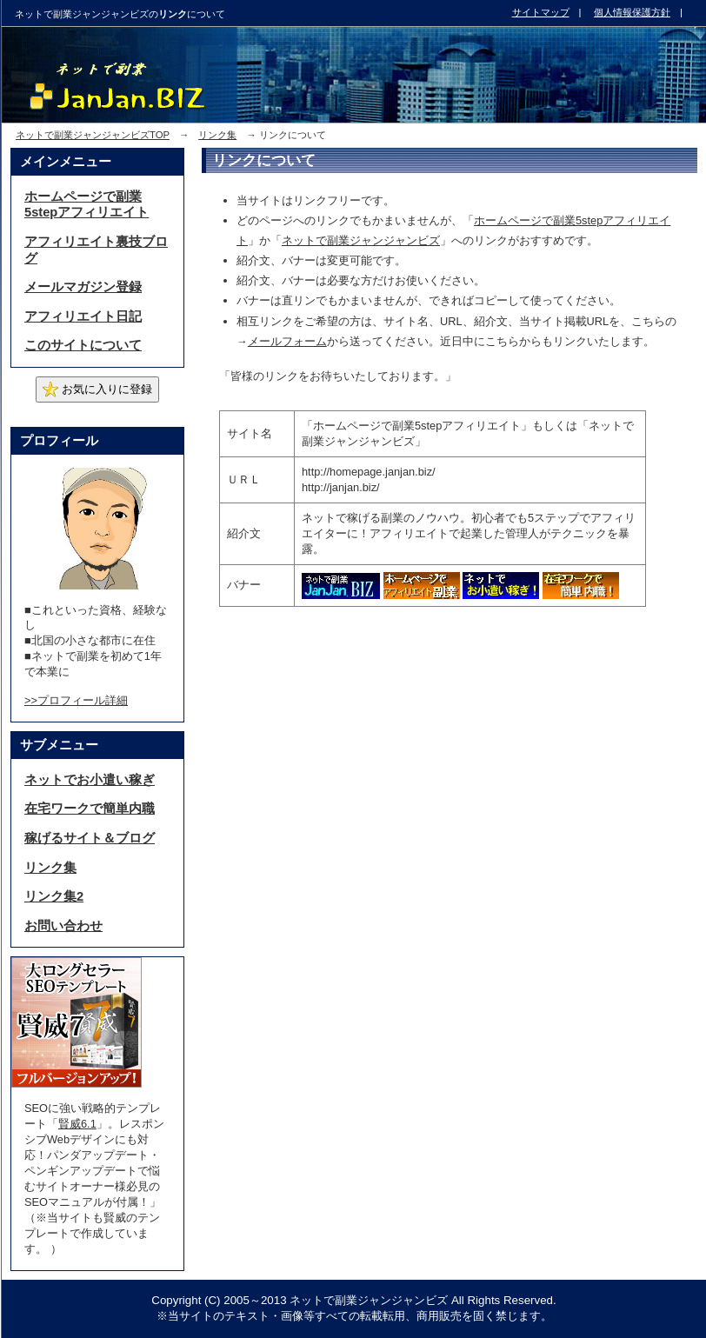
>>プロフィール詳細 (76, 700)
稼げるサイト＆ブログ (89, 838)
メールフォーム (287, 341)
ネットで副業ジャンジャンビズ (361, 240)
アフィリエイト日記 (83, 316)
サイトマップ (540, 12)
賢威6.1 (77, 1123)
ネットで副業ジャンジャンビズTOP (93, 135)
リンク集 (217, 135)
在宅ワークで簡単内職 (89, 808)
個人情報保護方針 (632, 12)
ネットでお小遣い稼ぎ (89, 780)
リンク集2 (53, 896)
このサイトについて (83, 345)
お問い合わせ (63, 926)
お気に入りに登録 (97, 389)
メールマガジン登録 (83, 287)
